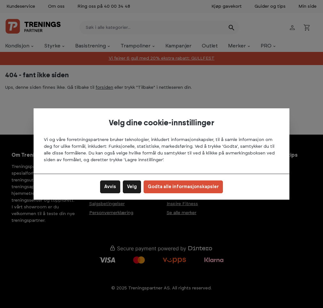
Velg (132, 187)
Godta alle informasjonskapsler (183, 187)
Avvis (110, 187)
